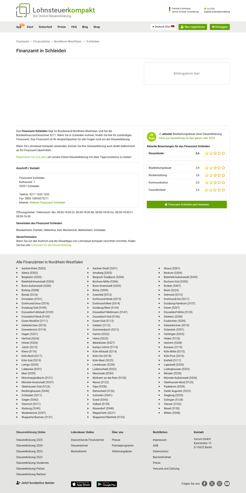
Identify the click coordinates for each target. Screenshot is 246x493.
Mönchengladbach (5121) (37, 377)
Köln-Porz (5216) (174, 356)
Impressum (160, 440)
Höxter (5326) (30, 342)
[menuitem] (163, 27)
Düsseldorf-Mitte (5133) (178, 312)
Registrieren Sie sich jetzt (31, 157)
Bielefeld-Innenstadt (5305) (38, 281)
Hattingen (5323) (174, 334)
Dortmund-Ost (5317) (176, 299)
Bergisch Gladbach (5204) (108, 277)
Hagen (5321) (30, 334)
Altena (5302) (30, 272)
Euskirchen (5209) (175, 321)
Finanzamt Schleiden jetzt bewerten (187, 204)
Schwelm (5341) (102, 395)
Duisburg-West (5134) (106, 307)
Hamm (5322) (101, 334)
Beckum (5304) (173, 272)
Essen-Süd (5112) (103, 321)
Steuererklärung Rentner (31, 474)
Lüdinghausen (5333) (177, 369)
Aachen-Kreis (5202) (34, 268)
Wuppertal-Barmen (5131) (37, 417)
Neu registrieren (193, 27)
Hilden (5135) (172, 338)
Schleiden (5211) (32, 395)
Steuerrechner (79, 445)
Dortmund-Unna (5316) (35, 303)
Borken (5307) (172, 285)
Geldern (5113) (102, 325)
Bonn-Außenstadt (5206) (36, 285)
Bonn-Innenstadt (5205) (107, 285)
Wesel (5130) (172, 408)
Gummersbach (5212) (106, 329)
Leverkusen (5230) (104, 364)
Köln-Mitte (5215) (174, 351)
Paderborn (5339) (174, 386)
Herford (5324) (30, 338)
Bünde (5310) (30, 294)
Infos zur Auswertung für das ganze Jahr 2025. (187, 138)
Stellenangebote (122, 451)
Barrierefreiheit (162, 457)
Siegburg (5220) (173, 395)
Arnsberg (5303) (102, 272)
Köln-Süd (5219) (31, 360)
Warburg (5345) (31, 408)
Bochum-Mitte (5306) (105, 281)
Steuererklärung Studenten (32, 462)
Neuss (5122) (101, 382)
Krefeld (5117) (172, 360)
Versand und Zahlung (166, 468)
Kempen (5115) (173, 347)
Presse (116, 440)
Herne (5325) (100, 338)
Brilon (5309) (100, 290)
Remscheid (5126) (104, 391)
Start (30, 27)
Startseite (22, 41)
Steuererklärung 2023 (29, 451)
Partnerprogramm (123, 445)
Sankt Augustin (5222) (177, 391)
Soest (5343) (100, 399)
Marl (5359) (29, 373)
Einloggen (220, 27)
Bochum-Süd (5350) (176, 281)
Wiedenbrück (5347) (34, 413)
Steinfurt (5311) (31, 404)
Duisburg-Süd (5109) (34, 307)
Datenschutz (160, 451)
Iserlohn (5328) (173, 342)
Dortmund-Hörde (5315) (107, 299)
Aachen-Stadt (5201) (105, 268)
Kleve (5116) (29, 351)
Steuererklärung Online (31, 432)
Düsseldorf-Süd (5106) (106, 316)
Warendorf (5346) (103, 408)
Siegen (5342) (30, 399)
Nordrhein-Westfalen (68, 41)
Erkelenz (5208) (173, 316)
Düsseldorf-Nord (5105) (36, 316)
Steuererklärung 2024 (29, 445)
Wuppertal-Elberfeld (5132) (109, 417)
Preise (62, 27)
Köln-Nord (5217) (32, 356)
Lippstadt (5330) (174, 364)
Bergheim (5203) (32, 277)
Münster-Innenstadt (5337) (38, 382)
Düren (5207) (172, 307)
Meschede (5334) (103, 373)
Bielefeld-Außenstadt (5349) (181, 277)
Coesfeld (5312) (102, 294)
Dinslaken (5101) (32, 299)
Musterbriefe (78, 451)
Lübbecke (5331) (32, 369)
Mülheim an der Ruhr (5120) (109, 377)
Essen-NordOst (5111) (35, 321)
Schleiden (92, 41)
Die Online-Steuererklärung (52, 16)
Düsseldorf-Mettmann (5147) (110, 312)
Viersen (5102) (172, 404)
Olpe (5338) (100, 386)
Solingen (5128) (173, 399)
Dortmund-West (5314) (106, 303)
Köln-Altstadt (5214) (105, 351)
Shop (96, 27)
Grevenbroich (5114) (34, 329)
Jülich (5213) (30, 347)
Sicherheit (45, 27)
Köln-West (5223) (103, 360)
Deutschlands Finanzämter (87, 440)
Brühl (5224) (171, 290)
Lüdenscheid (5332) (105, 369)
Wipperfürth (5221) (104, 413)
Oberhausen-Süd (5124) (36, 386)
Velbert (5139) (101, 404)
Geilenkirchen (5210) (34, 325)
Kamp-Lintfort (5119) (105, 347)
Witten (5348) (172, 413)
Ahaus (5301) (172, 268)
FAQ (74, 27)
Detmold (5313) (173, 294)
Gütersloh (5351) (174, 329)
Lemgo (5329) (30, 364)
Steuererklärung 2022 (29, 457)
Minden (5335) (173, 373)
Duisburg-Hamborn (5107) (179, 303)
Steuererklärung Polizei (30, 468)
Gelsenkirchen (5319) (176, 325)
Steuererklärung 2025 (29, 440)
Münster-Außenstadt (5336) (180, 377)
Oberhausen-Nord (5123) (179, 382)
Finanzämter (41, 41)
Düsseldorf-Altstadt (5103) (37, 312)
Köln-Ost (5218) (102, 356)
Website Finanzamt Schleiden (47, 202)
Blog (85, 27)
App (18, 27)
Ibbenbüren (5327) (104, 342)
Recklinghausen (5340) (35, 391)
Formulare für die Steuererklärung (51, 245)
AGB (155, 445)
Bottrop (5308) (30, 290)
